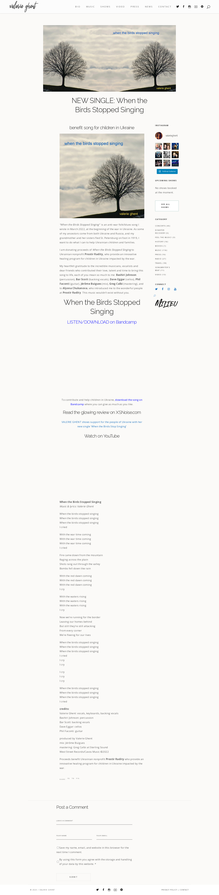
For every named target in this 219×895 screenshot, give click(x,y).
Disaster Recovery (162, 231)
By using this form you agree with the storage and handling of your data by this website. (95, 862)
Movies (160, 246)
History (161, 242)
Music (161, 250)
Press (160, 254)
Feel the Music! (165, 237)
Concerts (162, 226)
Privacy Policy (169, 890)
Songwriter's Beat (162, 268)
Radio (160, 259)
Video (160, 275)
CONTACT (184, 890)
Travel (161, 263)
